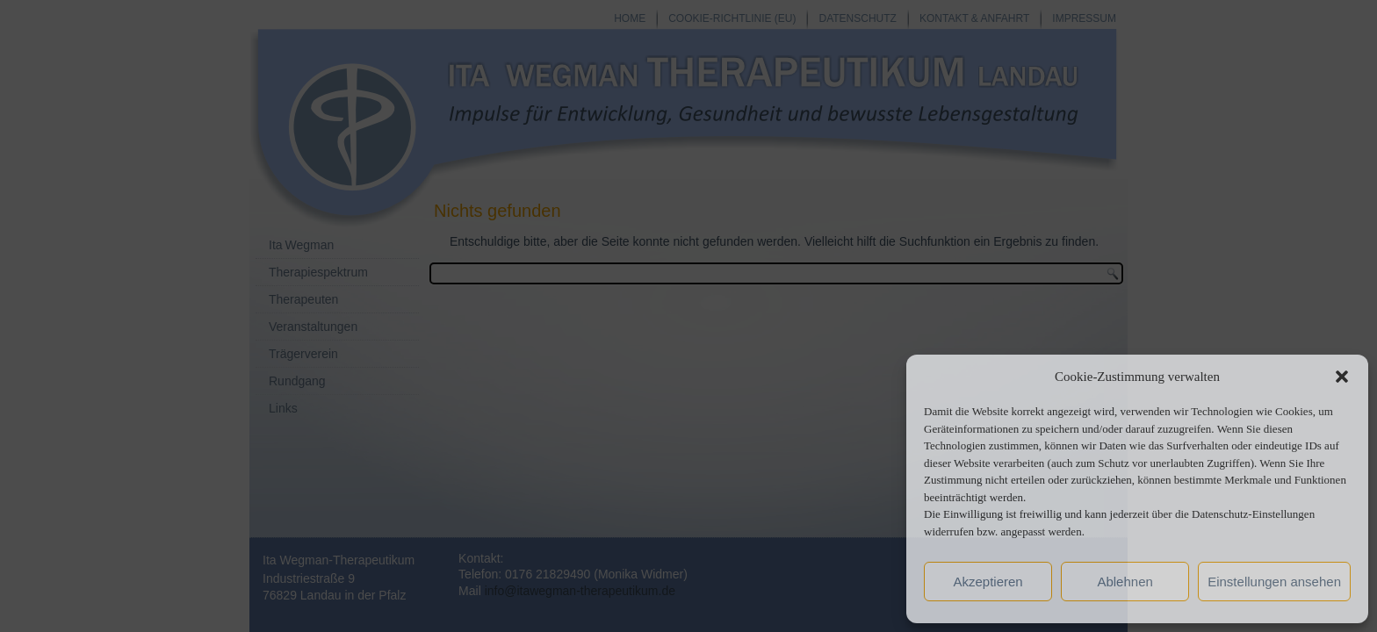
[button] (1342, 376)
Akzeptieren (987, 581)
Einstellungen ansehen (1274, 581)
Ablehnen (1124, 581)
